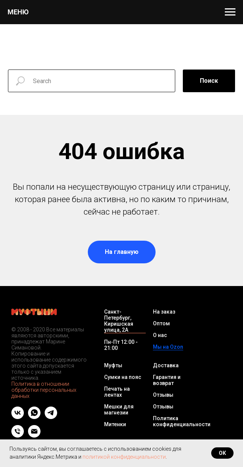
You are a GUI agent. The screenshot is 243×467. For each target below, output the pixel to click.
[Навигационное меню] (230, 12)
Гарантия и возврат (167, 380)
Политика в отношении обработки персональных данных (43, 390)
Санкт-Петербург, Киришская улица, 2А (118, 321)
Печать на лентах (117, 392)
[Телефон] (17, 435)
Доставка (166, 365)
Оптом (161, 323)
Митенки (115, 424)
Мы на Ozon (168, 347)
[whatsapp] (34, 417)
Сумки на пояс (122, 377)
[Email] (34, 435)
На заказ (164, 312)
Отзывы (163, 395)
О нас (160, 335)
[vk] (17, 417)
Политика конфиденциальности (181, 421)
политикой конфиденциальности (124, 457)
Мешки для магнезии (119, 410)
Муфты (113, 365)
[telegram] (51, 417)
